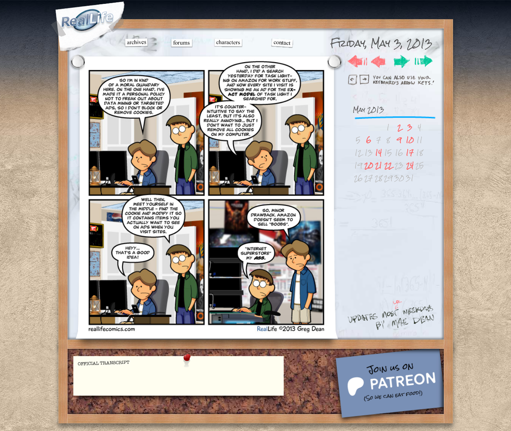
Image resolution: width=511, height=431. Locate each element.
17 (409, 152)
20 (368, 165)
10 (410, 140)
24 (409, 165)
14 (378, 152)
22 (388, 165)
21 (378, 165)
